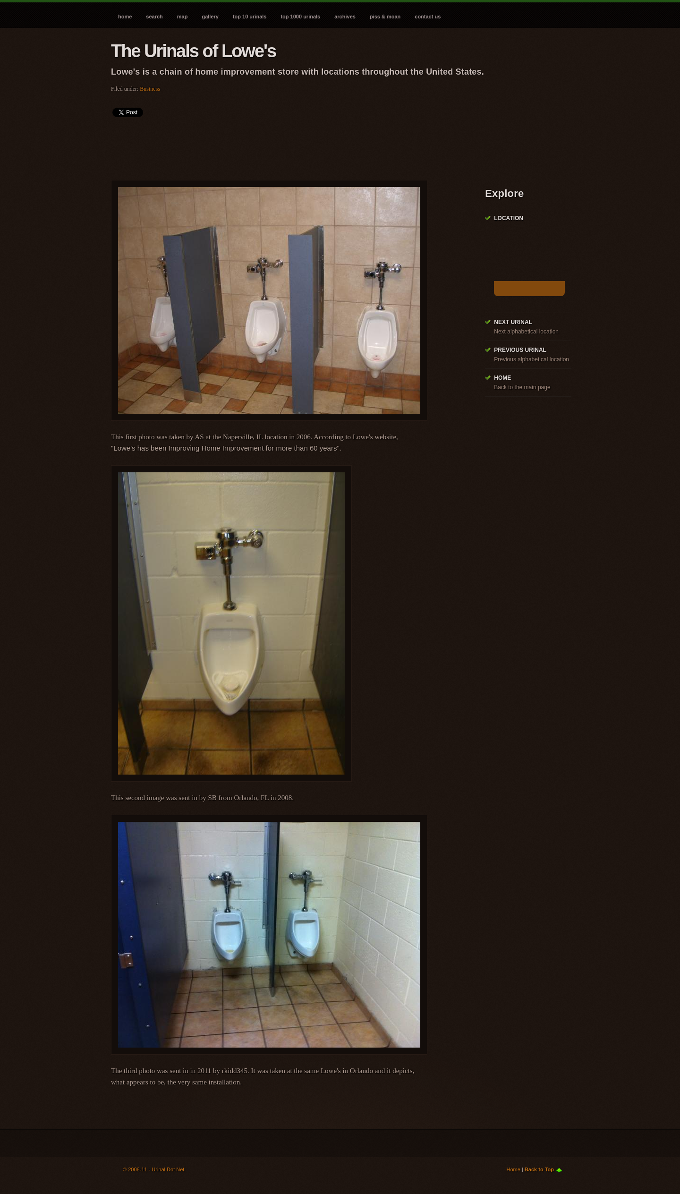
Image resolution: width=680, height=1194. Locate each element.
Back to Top (539, 1169)
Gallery (210, 16)
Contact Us (428, 16)
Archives (345, 16)
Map (182, 16)
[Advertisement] (283, 145)
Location (508, 218)
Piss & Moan (385, 16)
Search (154, 16)
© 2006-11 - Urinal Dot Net (153, 1169)
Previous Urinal (520, 350)
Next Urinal (513, 322)
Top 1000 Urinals (300, 16)
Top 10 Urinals (250, 16)
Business (150, 88)
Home (125, 16)
